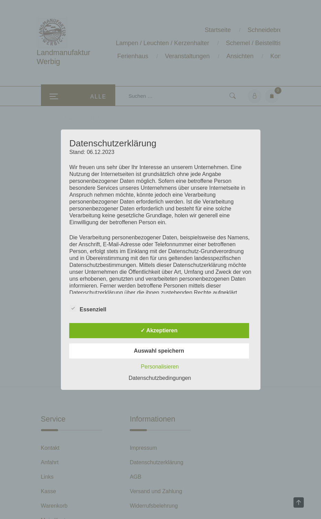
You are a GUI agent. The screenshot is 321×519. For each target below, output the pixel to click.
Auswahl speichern (159, 351)
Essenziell (87, 308)
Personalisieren (160, 367)
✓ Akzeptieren (159, 330)
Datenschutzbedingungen (160, 378)
